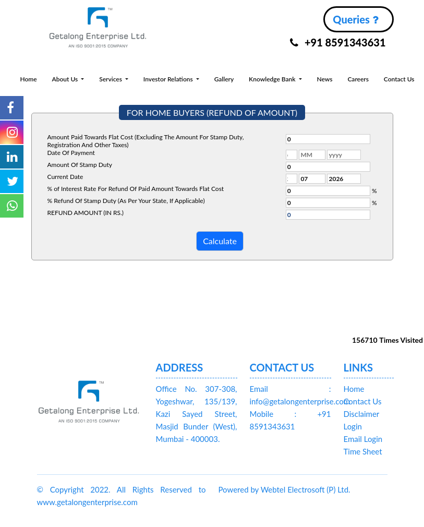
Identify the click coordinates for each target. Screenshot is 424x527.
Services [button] (111, 79)
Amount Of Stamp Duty (79, 165)
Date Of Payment (71, 153)
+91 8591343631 (338, 42)
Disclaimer (362, 413)
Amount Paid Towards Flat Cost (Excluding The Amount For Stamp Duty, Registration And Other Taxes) (145, 141)
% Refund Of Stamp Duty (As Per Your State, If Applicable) (126, 201)
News (324, 79)
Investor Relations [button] (169, 79)
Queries (355, 19)
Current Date (65, 177)
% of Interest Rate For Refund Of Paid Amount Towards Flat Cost (135, 189)
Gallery (224, 79)
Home (28, 79)
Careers (358, 79)
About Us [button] (65, 79)
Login (353, 426)
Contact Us (399, 79)
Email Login (363, 439)
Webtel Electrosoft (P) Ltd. (305, 489)
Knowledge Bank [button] (273, 79)
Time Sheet (363, 451)
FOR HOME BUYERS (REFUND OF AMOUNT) (212, 112)
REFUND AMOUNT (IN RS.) (85, 213)
